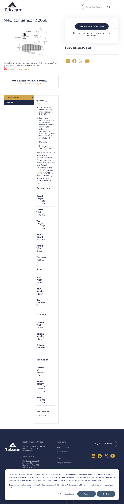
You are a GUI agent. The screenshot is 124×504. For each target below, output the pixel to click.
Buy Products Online (103, 444)
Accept (86, 494)
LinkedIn (68, 61)
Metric (41, 100)
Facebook (74, 61)
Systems (10, 102)
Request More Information (92, 26)
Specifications (13, 97)
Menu (117, 7)
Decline (106, 494)
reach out (41, 172)
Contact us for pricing (28, 83)
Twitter (81, 61)
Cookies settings (67, 494)
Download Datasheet (17, 69)
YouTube (87, 61)
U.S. (38, 103)
